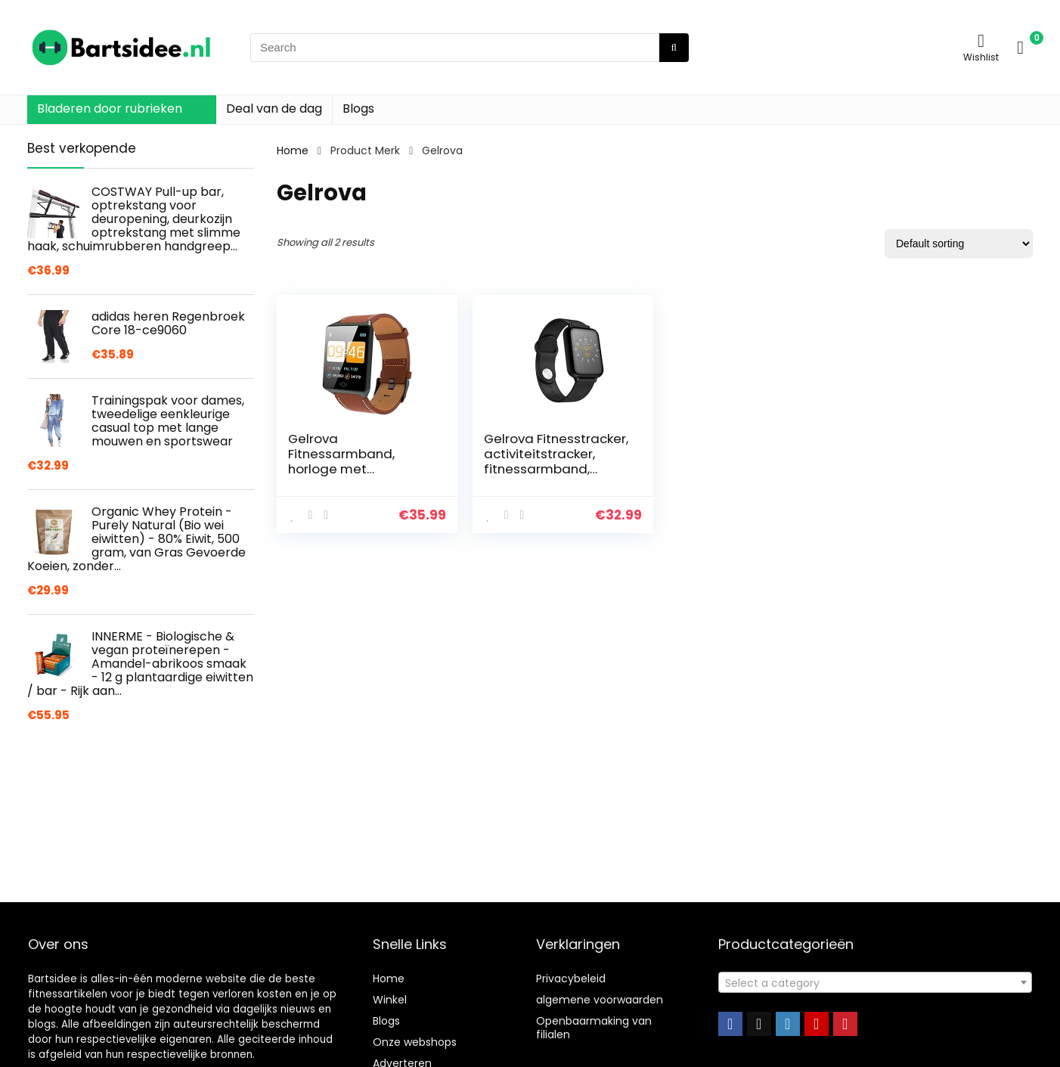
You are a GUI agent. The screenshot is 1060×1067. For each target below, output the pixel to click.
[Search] (674, 47)
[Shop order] (959, 243)
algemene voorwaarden (599, 999)
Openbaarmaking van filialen (594, 1027)
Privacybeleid (571, 978)
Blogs (358, 108)
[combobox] (875, 982)
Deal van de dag (274, 108)
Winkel (390, 999)
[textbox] (875, 983)
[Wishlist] (981, 40)
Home (292, 150)
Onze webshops (415, 1042)
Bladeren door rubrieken (109, 108)
